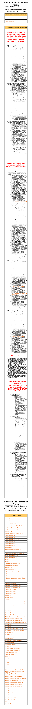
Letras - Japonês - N (9, 632)
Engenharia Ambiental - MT (10, 569)
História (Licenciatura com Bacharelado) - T (14, 618)
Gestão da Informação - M (10, 614)
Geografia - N (8, 610)
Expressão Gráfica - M (9, 597)
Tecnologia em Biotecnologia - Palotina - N (14, 682)
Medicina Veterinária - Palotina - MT (12, 650)
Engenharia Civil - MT (9, 573)
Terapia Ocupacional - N (10, 699)
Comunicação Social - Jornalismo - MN (13, 549)
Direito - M (7, 559)
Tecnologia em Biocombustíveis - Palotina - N (14, 680)
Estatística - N (8, 595)
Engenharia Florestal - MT (10, 583)
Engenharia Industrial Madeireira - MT (13, 585)
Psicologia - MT (8, 665)
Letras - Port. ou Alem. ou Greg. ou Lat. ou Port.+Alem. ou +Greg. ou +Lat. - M (14, 636)
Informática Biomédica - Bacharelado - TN (13, 620)
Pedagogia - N (8, 663)
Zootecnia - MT (8, 703)
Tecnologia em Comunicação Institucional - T (14, 684)
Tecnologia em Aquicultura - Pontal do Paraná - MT (15, 678)
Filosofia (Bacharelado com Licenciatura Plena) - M (15, 601)
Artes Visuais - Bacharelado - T (11, 527)
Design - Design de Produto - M (11, 555)
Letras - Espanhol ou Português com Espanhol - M (15, 622)
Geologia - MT (8, 612)
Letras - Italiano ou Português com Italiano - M (14, 630)
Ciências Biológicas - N (10, 537)
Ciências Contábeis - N (10, 541)
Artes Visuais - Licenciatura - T (11, 529)
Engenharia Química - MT (10, 593)
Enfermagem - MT (9, 567)
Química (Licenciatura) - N (10, 667)
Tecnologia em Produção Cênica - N (12, 693)
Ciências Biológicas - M (10, 535)
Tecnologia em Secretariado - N (11, 695)
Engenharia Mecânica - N (10, 591)
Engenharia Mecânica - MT (10, 589)
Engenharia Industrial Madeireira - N (12, 587)
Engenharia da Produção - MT (11, 575)
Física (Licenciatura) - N (10, 606)
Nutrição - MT (8, 656)
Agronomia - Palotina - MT (10, 523)
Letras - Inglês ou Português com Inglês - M (14, 628)
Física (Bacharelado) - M (10, 605)
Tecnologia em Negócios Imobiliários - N (13, 692)
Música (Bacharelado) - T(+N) (11, 652)
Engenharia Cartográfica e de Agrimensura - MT (15, 571)
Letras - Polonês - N (9, 634)
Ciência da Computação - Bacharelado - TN (14, 533)
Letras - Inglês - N (8, 626)
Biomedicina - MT (8, 531)
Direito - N (7, 561)
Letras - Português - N (9, 638)
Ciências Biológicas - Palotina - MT (12, 539)
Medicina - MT (8, 646)
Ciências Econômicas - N (10, 545)
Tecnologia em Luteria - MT (10, 690)
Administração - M (8, 518)
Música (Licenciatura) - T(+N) (11, 654)
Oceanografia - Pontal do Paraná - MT (13, 658)
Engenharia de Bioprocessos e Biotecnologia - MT (15, 576)
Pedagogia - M (8, 662)
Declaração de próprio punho (18, 286)
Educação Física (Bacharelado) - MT (12, 563)
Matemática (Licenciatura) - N (11, 644)
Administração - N (8, 519)
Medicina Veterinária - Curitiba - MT (12, 648)
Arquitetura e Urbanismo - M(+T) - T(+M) (13, 525)
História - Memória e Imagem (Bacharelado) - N (15, 616)
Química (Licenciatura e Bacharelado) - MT (14, 669)
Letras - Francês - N (9, 624)
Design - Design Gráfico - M (11, 557)
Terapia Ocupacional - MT (10, 697)
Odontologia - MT (8, 660)
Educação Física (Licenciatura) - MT (12, 565)
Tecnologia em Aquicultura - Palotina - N (13, 676)
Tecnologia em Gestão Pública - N (12, 688)
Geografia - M (8, 608)
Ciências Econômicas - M (10, 543)
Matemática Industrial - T (10, 642)
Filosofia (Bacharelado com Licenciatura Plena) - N (15, 603)
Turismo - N (7, 701)
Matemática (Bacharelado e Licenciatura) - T (14, 640)
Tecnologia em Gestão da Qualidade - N (13, 686)
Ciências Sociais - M (9, 547)
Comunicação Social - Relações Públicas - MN (14, 553)
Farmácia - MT (8, 599)
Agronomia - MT (8, 521)
